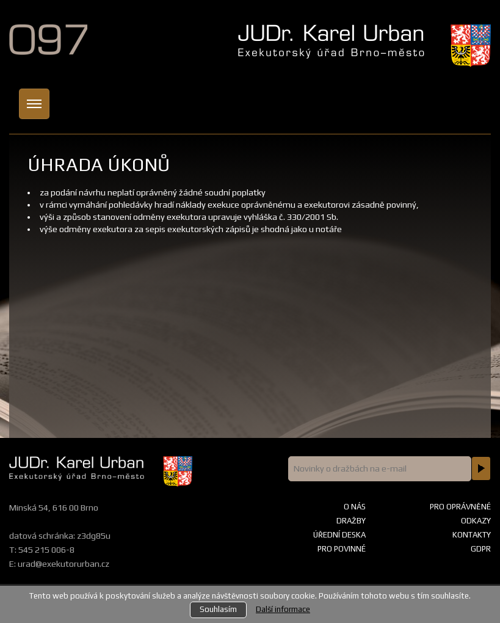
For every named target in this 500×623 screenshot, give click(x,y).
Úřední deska (339, 534)
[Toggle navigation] (34, 104)
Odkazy (476, 520)
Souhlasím (218, 609)
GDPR (481, 548)
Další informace (283, 609)
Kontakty (471, 534)
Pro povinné (341, 548)
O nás (355, 506)
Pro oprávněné (460, 506)
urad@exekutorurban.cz (63, 564)
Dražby (351, 520)
